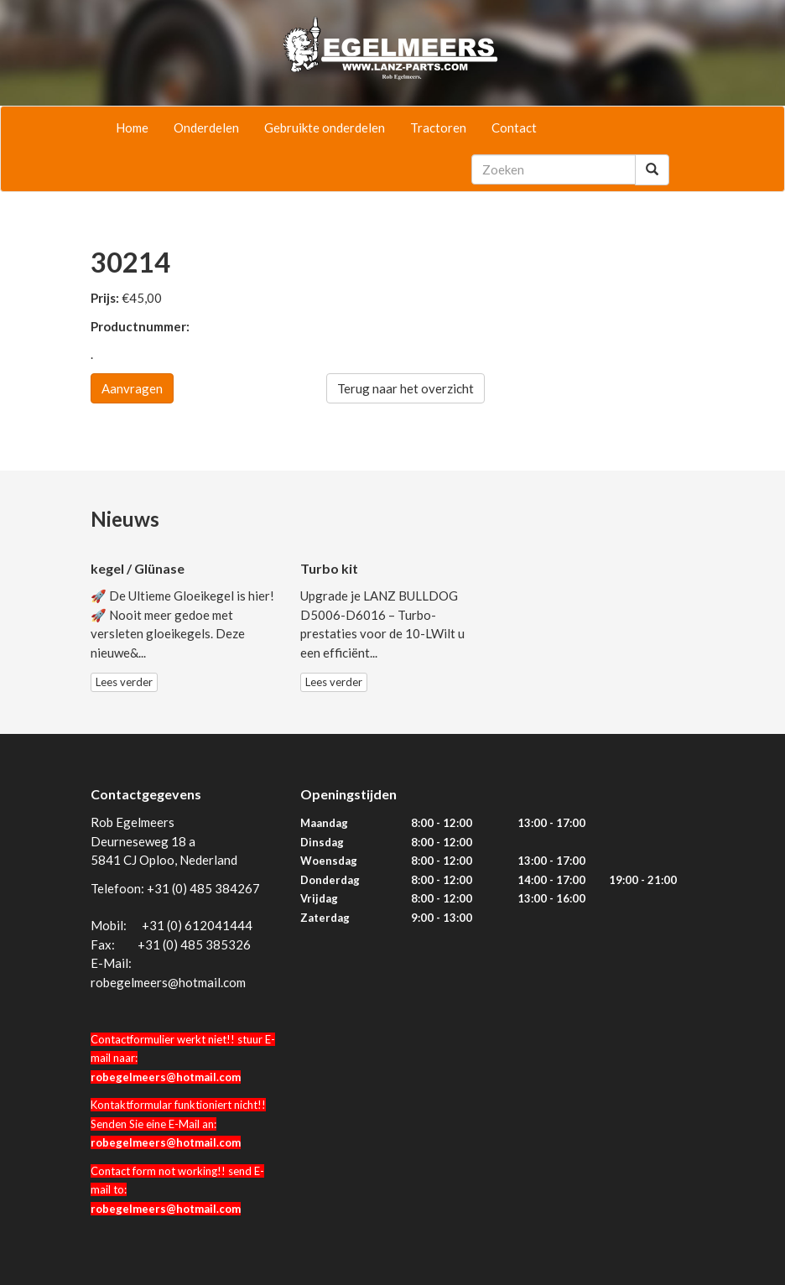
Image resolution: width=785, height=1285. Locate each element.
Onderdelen (206, 127)
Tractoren (438, 127)
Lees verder (124, 682)
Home (132, 127)
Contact (514, 127)
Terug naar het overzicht (405, 388)
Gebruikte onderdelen (324, 127)
